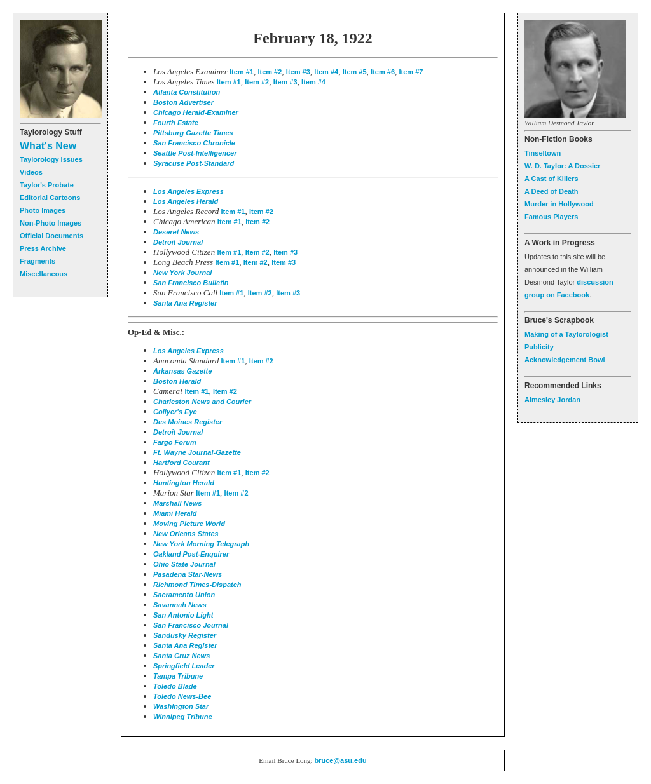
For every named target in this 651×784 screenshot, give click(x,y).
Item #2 (269, 72)
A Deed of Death (551, 191)
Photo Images (42, 210)
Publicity (539, 347)
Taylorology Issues (51, 159)
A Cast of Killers (551, 178)
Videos (31, 172)
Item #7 (411, 72)
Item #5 (355, 72)
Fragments (37, 261)
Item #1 (242, 72)
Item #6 (383, 72)
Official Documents (51, 236)
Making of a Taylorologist (566, 334)
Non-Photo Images (50, 223)
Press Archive (43, 248)
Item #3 (298, 72)
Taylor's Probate (47, 185)
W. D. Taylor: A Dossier (562, 166)
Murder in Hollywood (559, 204)
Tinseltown (542, 153)
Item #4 (326, 72)
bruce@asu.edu (340, 760)
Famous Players (551, 216)
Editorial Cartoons (50, 197)
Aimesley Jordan (552, 399)
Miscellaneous (43, 274)
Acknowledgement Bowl (564, 359)
